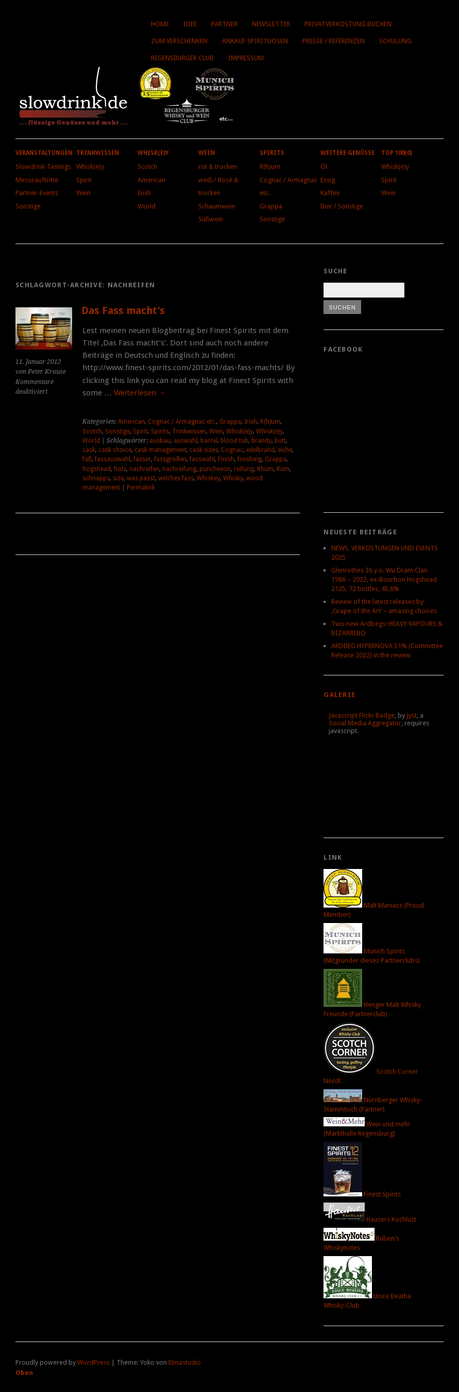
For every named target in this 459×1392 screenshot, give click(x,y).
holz (120, 469)
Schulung (395, 41)
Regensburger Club (182, 58)
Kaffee (330, 193)
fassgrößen (170, 459)
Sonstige (28, 206)
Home (160, 24)
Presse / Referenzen (333, 41)
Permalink (141, 487)
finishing (249, 459)
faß (87, 459)
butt (280, 440)
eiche (285, 450)
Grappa (271, 206)
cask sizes (204, 450)
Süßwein (210, 219)
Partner (224, 24)
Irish (144, 193)
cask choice (114, 450)
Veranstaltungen (44, 152)
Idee (190, 24)
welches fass (176, 478)
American (151, 180)
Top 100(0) (396, 152)
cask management (160, 450)
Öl (323, 166)
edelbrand (260, 450)
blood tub (234, 440)
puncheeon (215, 469)
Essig (327, 180)
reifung (244, 469)
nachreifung (179, 469)
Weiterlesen (140, 392)
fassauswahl (112, 459)
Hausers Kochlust (370, 1219)
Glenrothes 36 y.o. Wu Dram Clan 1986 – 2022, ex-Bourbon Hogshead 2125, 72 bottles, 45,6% (384, 579)
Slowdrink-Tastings (43, 166)
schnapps (96, 478)
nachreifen (144, 469)
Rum (283, 469)
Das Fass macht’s (123, 311)
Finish (226, 459)
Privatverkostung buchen (348, 24)
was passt (141, 478)
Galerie (339, 695)
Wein (83, 193)
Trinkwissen (97, 152)
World (147, 206)
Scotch (147, 166)
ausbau (160, 440)
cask (88, 450)
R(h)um (270, 166)
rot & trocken (217, 166)
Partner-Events (36, 193)
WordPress (93, 1362)
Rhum (265, 469)
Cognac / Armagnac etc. (182, 421)
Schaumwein (216, 206)
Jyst (411, 715)
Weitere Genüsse (347, 152)
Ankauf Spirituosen (255, 41)
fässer (142, 459)
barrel (208, 440)
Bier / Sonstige (341, 206)
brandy (261, 440)
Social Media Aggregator (365, 723)
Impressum (246, 58)
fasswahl (202, 459)
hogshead (96, 469)
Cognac (232, 450)
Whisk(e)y (90, 166)
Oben (24, 1373)
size (118, 478)
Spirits (272, 152)
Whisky (233, 478)
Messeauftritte (36, 180)
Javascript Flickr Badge (362, 715)
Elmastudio (184, 1362)
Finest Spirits (362, 1194)
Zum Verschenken (179, 41)
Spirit (84, 180)
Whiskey (208, 478)
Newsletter (271, 24)
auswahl (185, 440)
